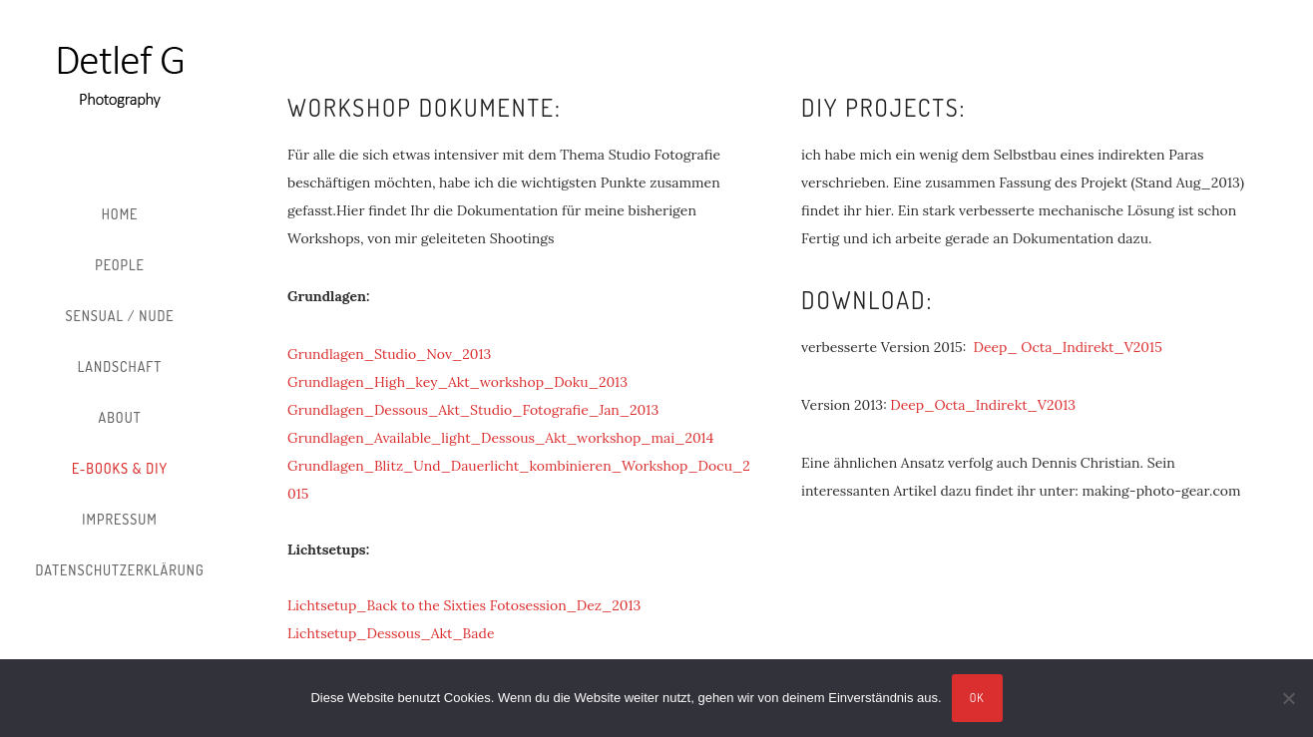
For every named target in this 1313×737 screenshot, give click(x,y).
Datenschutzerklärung (119, 569)
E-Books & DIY (120, 468)
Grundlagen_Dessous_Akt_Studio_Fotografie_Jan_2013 (472, 410)
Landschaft (120, 366)
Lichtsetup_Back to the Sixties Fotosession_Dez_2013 (464, 605)
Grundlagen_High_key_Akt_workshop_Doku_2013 (459, 382)
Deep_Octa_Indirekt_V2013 (983, 405)
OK (977, 697)
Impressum (119, 519)
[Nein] (1288, 698)
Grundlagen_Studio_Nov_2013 (389, 354)
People (120, 264)
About (120, 417)
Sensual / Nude (119, 315)
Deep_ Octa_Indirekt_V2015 (1068, 347)
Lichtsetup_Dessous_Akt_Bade (390, 633)
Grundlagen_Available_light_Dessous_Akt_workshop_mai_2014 (500, 438)
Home (120, 213)
